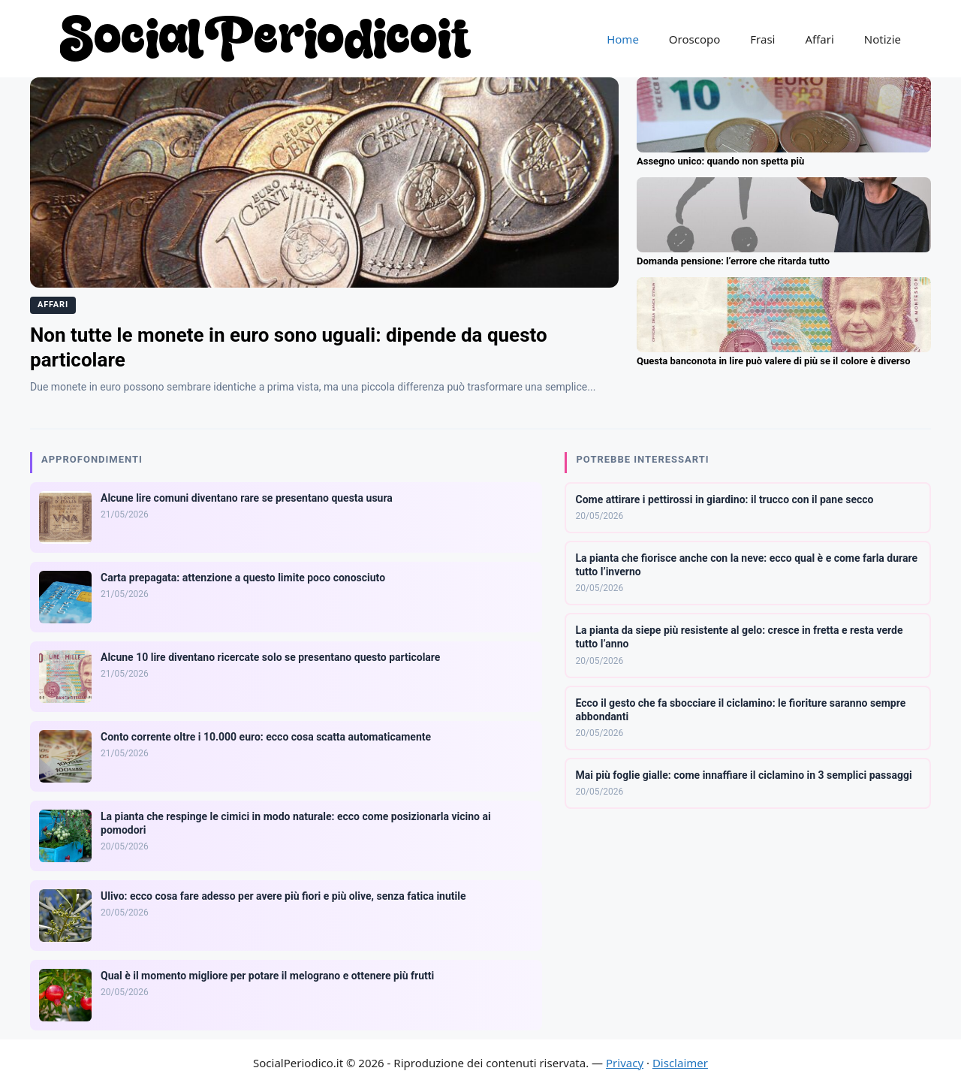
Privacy (624, 1062)
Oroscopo (694, 39)
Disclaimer (680, 1062)
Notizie (882, 39)
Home (623, 39)
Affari (819, 39)
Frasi (762, 39)
